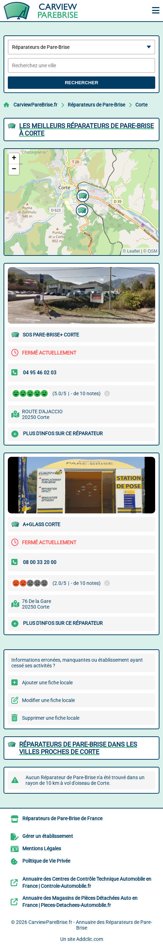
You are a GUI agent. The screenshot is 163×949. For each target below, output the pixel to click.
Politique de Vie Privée (46, 861)
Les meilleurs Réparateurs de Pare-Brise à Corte (86, 129)
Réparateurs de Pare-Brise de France (62, 818)
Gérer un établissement (47, 836)
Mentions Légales (41, 848)
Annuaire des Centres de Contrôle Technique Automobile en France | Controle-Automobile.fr (86, 882)
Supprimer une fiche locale (50, 718)
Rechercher (81, 82)
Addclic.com (89, 939)
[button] (81, 209)
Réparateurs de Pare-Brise (96, 105)
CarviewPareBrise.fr (35, 105)
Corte (141, 105)
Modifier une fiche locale (48, 700)
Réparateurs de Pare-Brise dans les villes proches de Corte (78, 748)
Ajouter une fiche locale (47, 682)
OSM (152, 251)
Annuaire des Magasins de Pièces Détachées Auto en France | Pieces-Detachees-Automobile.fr (79, 901)
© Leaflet (131, 251)
